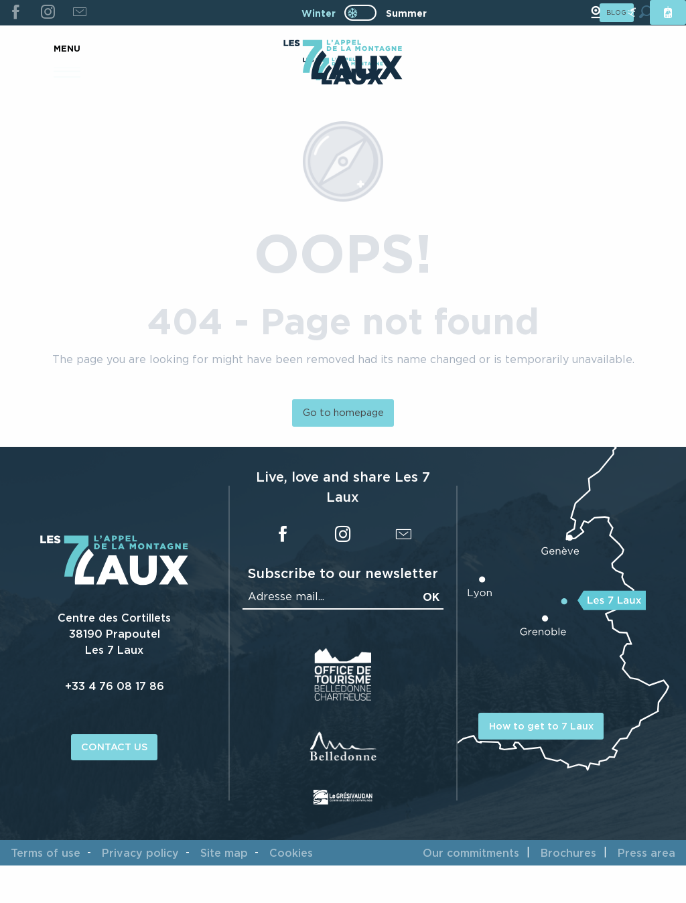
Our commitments (471, 853)
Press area (646, 853)
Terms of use (45, 853)
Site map (224, 853)
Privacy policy (140, 853)
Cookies (291, 853)
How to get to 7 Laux (541, 726)
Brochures (568, 853)
